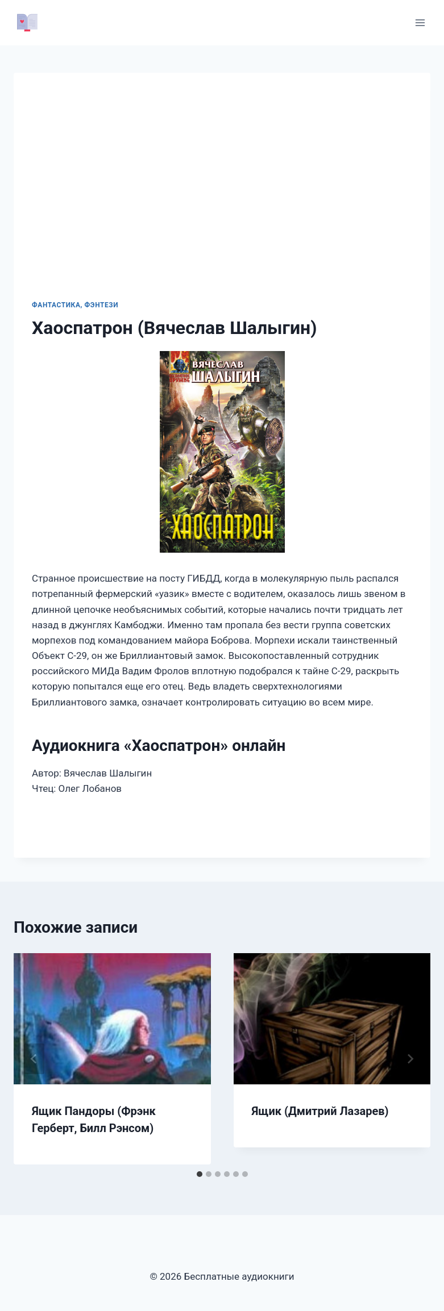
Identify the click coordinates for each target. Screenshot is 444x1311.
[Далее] (410, 1058)
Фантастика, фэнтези (75, 305)
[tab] (199, 1174)
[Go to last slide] (34, 1058)
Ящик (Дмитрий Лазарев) (320, 1111)
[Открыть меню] (419, 22)
